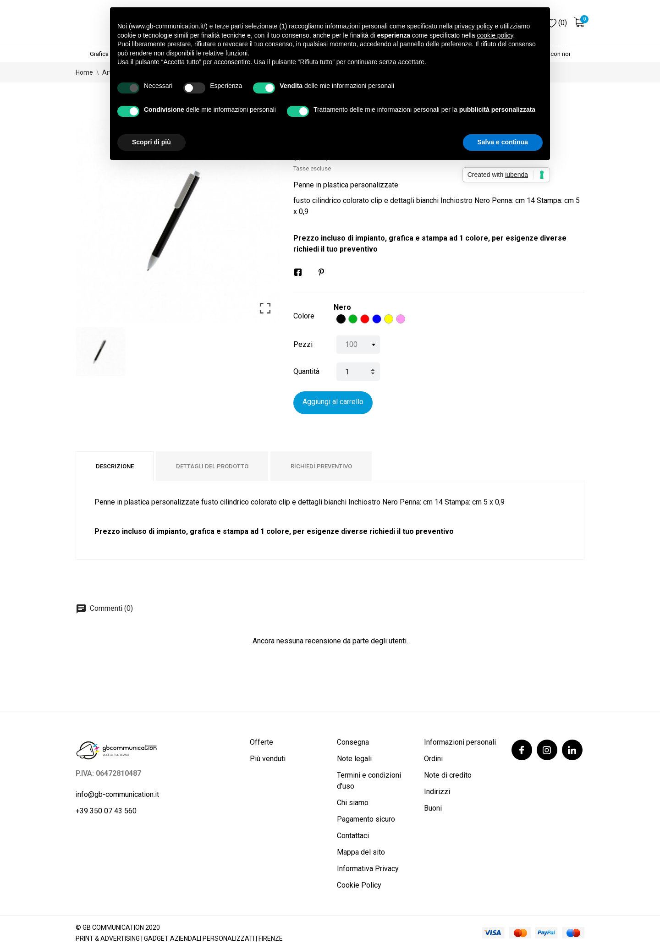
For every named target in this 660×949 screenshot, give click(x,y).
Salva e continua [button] (503, 142)
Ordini (433, 758)
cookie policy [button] (495, 35)
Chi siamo (352, 802)
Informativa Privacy (368, 868)
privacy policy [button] (473, 26)
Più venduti (268, 758)
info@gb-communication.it (117, 794)
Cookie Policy (359, 885)
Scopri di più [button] (151, 142)
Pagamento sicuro (366, 819)
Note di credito (448, 775)
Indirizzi (437, 791)
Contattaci (353, 835)
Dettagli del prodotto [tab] (212, 466)
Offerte (261, 742)
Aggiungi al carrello (332, 401)
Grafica (99, 53)
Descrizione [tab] (115, 466)
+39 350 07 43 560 (106, 810)
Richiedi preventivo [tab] (321, 466)
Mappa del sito (361, 852)
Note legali (354, 758)
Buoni (433, 808)
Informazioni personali (460, 742)
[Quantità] (358, 371)
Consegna (353, 742)
